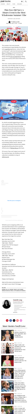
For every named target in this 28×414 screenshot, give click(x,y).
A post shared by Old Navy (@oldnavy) (14, 220)
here (19, 284)
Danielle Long (16, 21)
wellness (19, 4)
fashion (3, 4)
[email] (21, 320)
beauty (8, 4)
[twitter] (14, 320)
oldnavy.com (5, 157)
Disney (9, 53)
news (14, 7)
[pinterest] (1, 39)
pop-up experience (15, 56)
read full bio (15, 312)
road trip (7, 49)
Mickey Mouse (14, 148)
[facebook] (10, 320)
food (14, 4)
